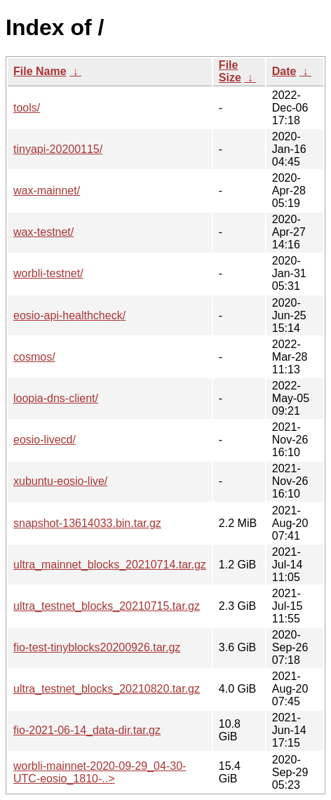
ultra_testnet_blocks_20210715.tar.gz (106, 606)
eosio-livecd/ (44, 440)
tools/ (26, 108)
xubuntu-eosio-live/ (60, 481)
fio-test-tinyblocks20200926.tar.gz (96, 647)
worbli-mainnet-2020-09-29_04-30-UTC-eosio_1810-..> (99, 772)
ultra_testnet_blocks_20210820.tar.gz (106, 689)
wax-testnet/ (43, 232)
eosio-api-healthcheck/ (69, 315)
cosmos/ (34, 357)
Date (284, 71)
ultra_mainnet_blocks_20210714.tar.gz (109, 565)
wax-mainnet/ (46, 190)
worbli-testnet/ (48, 273)
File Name (40, 71)
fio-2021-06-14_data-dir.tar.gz (87, 730)
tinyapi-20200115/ (57, 149)
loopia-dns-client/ (55, 398)
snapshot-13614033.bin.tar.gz (87, 523)
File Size (230, 71)
